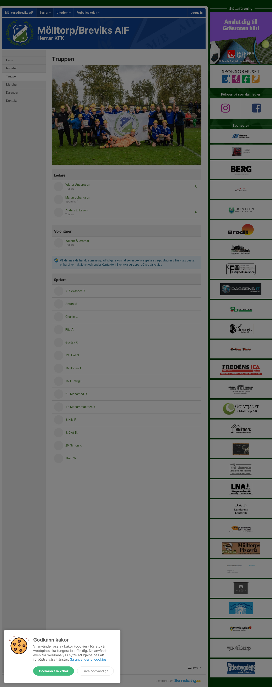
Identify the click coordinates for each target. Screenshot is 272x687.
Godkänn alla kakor (53, 671)
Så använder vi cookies (88, 659)
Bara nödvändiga (95, 671)
